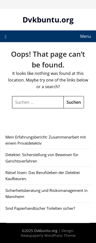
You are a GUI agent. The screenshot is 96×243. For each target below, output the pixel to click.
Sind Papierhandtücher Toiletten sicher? (40, 208)
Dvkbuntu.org (48, 20)
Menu (85, 36)
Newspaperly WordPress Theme (48, 235)
